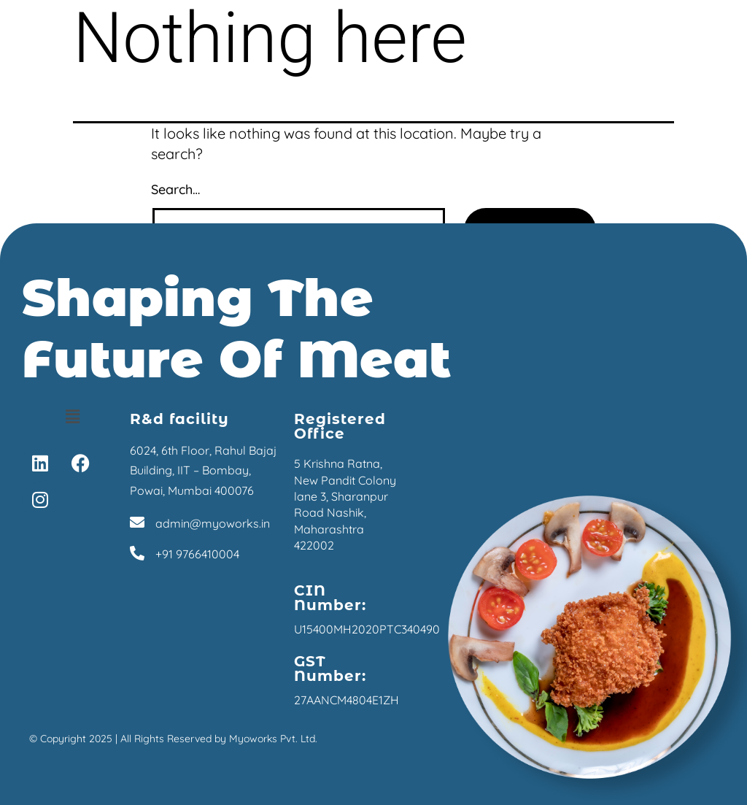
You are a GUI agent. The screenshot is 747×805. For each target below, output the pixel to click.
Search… (175, 189)
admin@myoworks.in (212, 523)
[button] (72, 416)
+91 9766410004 (197, 554)
